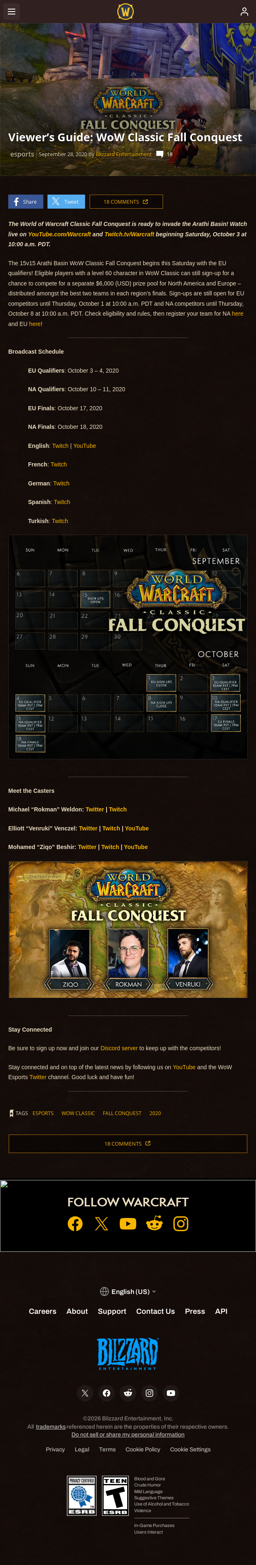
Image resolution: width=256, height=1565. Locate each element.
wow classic (78, 1113)
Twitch (60, 445)
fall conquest (122, 1113)
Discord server (118, 1048)
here (238, 313)
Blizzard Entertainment (124, 154)
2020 (155, 1113)
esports (43, 1113)
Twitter (37, 1077)
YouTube (84, 445)
